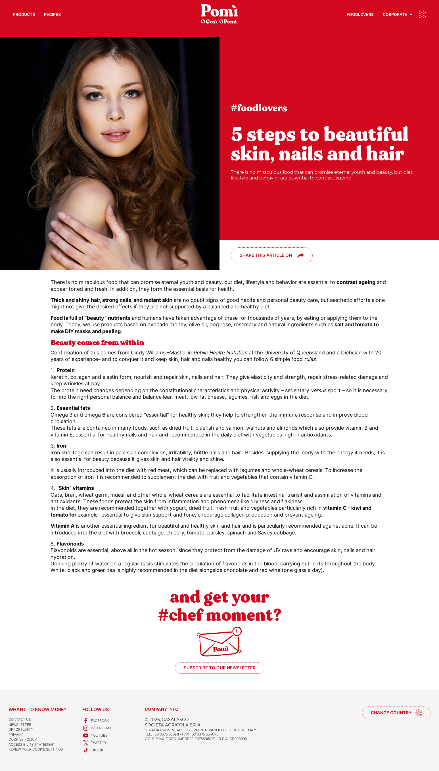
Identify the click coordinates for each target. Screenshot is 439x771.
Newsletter (20, 724)
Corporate (395, 14)
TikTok (92, 750)
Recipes (52, 14)
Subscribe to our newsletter (220, 667)
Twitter (94, 742)
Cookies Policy (23, 739)
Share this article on (266, 255)
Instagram (96, 728)
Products (24, 14)
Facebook (95, 720)
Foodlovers (360, 14)
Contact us (20, 719)
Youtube (94, 735)
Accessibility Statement (32, 744)
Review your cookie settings (36, 749)
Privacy (16, 734)
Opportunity (21, 729)
